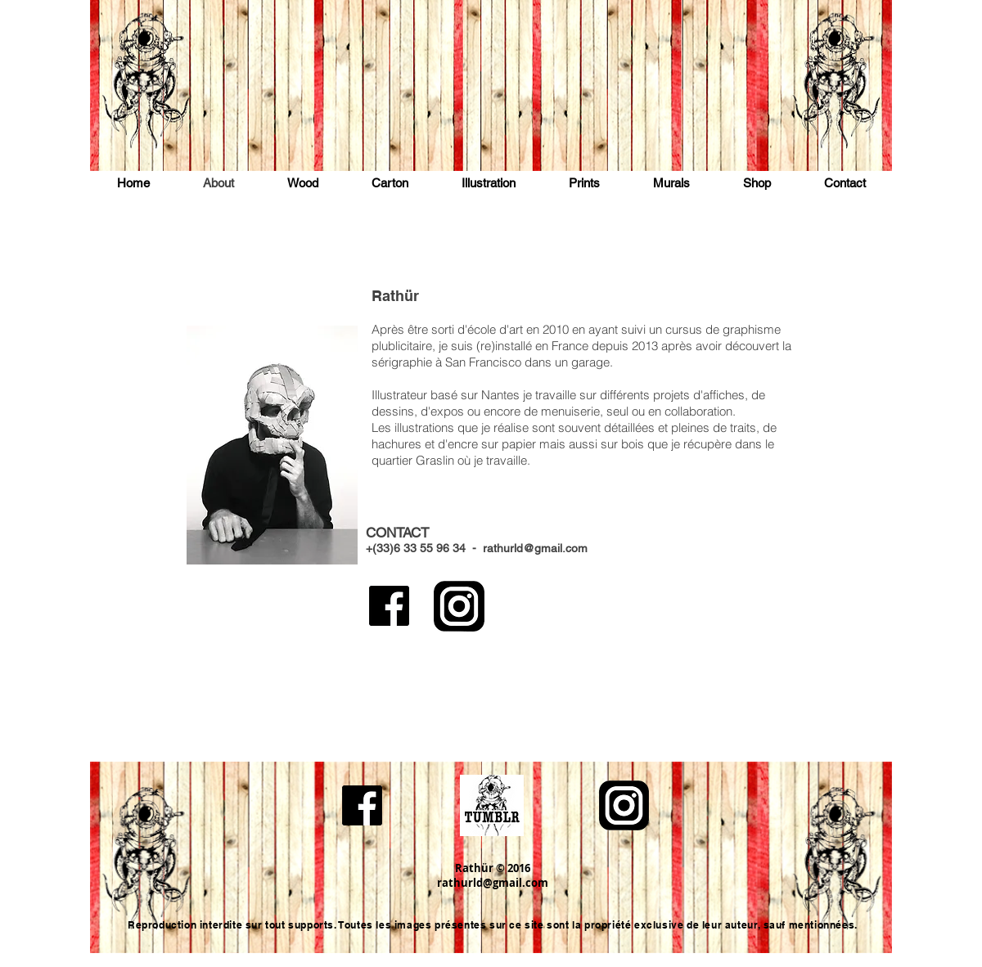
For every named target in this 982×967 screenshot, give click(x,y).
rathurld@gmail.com (535, 548)
